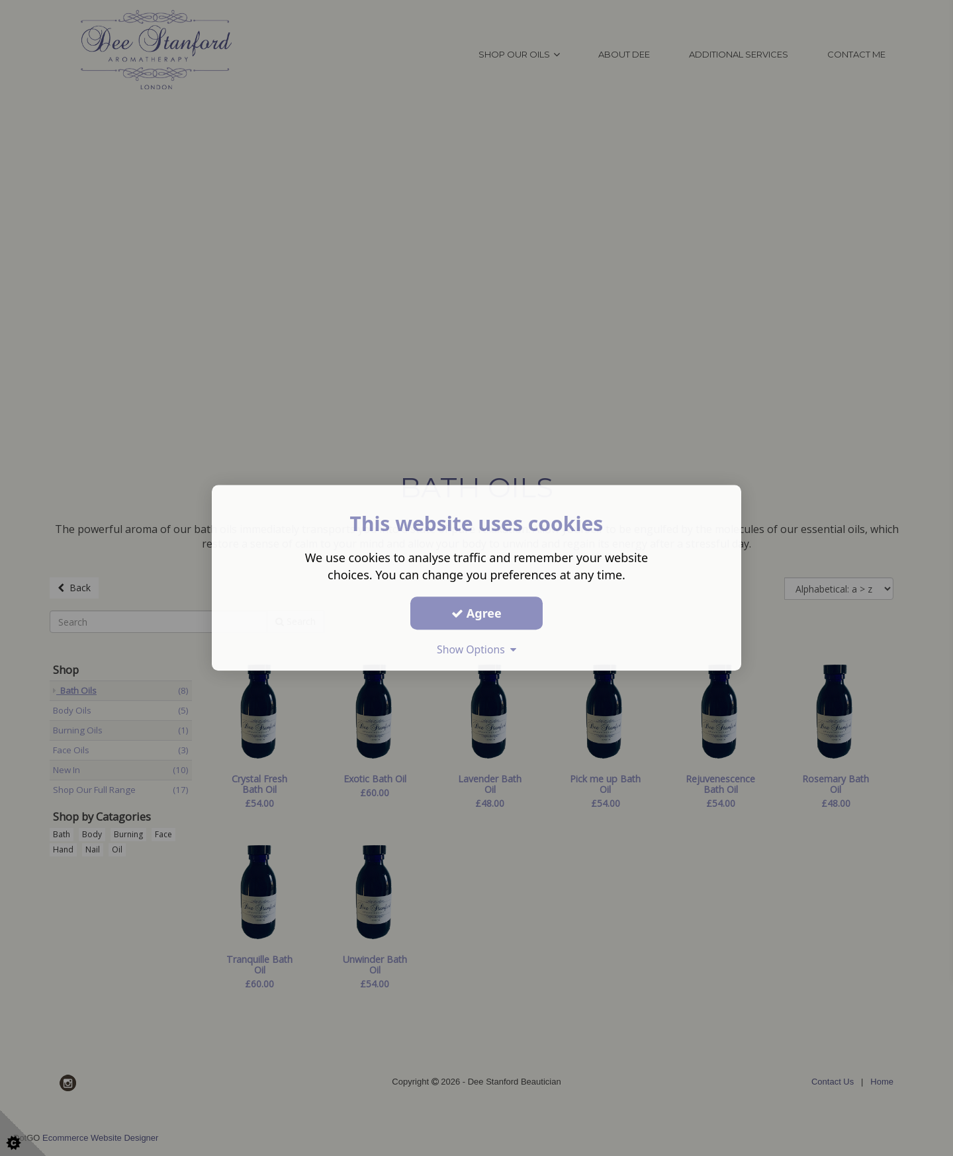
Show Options (476, 649)
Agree (476, 613)
